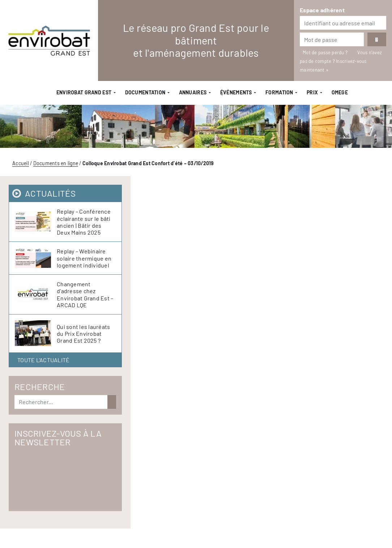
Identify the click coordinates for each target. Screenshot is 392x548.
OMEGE (340, 92)
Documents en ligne (55, 163)
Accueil (20, 163)
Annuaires (193, 92)
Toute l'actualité (43, 359)
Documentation (145, 92)
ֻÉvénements (236, 92)
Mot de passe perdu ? (326, 52)
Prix (312, 92)
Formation (279, 92)
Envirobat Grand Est (83, 92)
